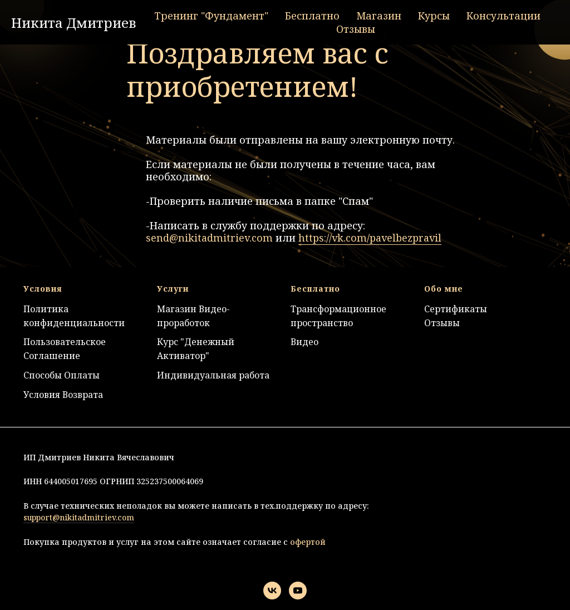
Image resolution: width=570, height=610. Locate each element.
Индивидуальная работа (213, 375)
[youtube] (298, 590)
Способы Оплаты (61, 375)
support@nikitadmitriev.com (78, 517)
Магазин (378, 15)
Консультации (503, 15)
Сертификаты (455, 309)
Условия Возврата (63, 394)
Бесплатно (312, 15)
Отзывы (355, 29)
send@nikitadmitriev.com (209, 237)
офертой (307, 542)
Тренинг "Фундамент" (211, 15)
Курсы (434, 15)
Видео (304, 342)
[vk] (272, 590)
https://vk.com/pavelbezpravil (369, 237)
